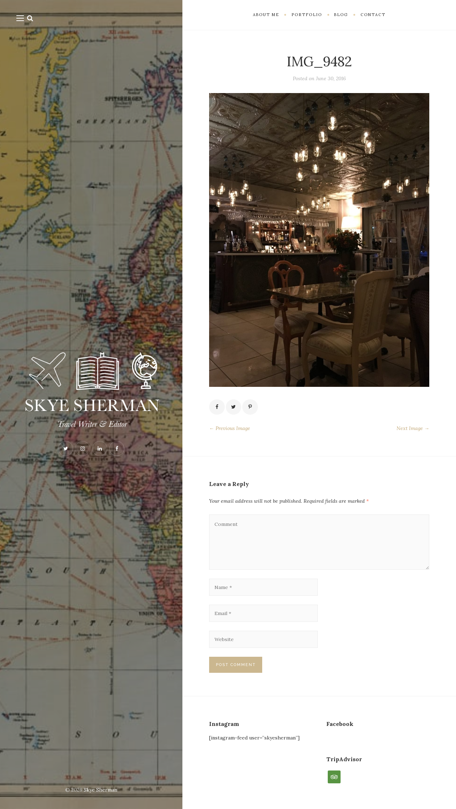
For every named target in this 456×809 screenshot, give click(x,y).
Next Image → (413, 428)
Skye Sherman (100, 790)
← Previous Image (229, 428)
